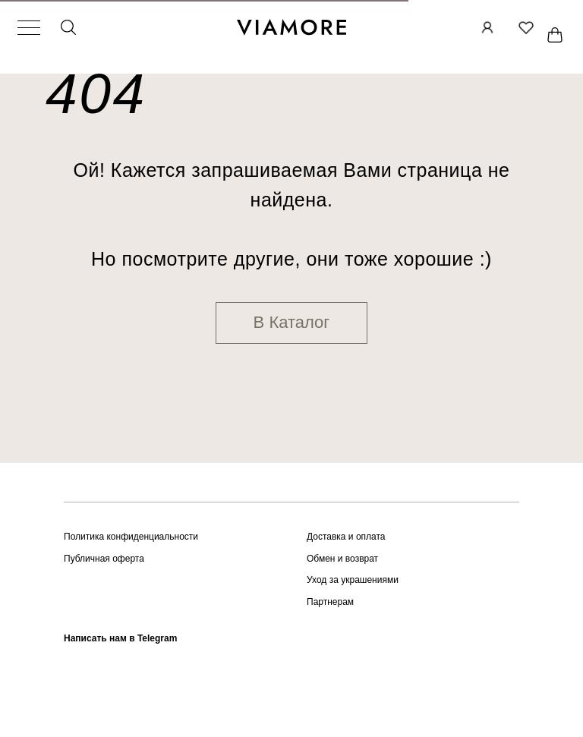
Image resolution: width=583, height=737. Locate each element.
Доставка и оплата (346, 536)
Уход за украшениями (353, 580)
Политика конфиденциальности (131, 536)
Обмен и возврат (342, 558)
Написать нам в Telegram (120, 638)
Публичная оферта (104, 558)
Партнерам (330, 602)
